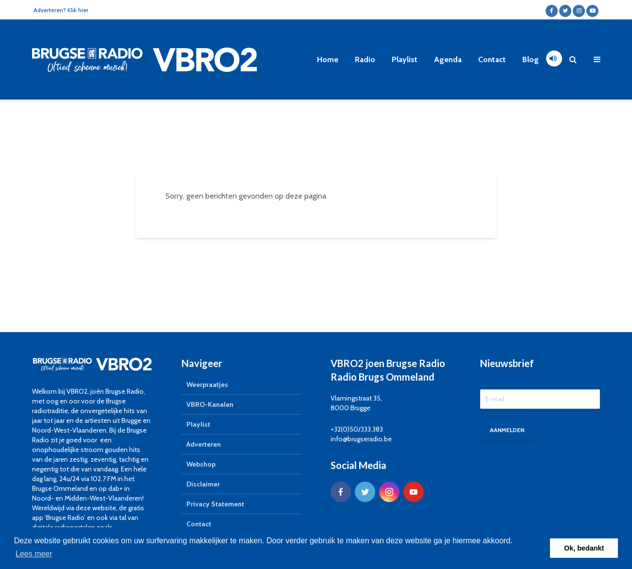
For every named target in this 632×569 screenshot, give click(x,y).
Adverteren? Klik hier (60, 10)
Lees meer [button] (34, 554)
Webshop (201, 464)
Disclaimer (203, 484)
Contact (492, 59)
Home (327, 59)
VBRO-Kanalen (209, 404)
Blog (530, 59)
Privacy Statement (215, 504)
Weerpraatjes (207, 384)
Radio (365, 59)
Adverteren (203, 444)
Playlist (404, 59)
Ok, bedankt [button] (584, 548)
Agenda (448, 59)
